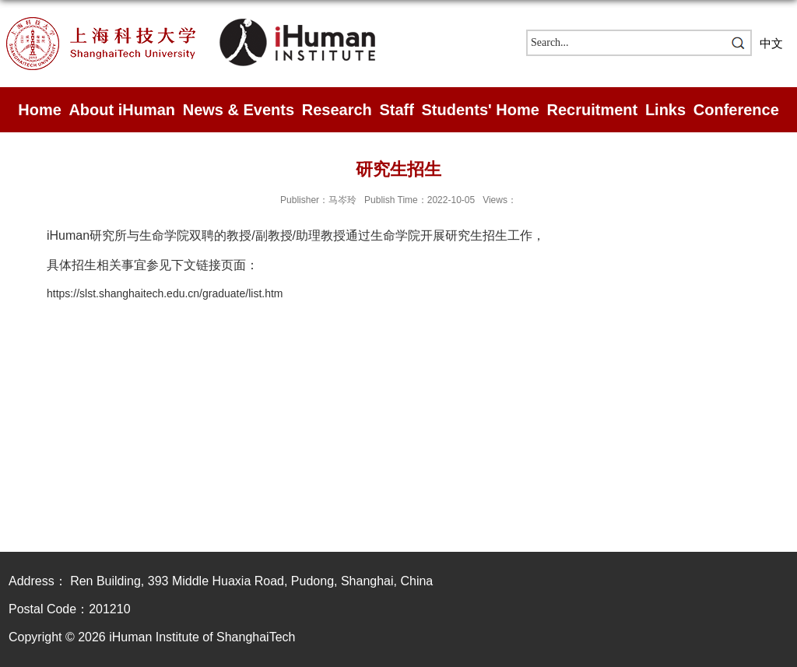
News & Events (238, 109)
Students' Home (480, 109)
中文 (771, 43)
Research (337, 109)
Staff (396, 109)
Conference (736, 109)
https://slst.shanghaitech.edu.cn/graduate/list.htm (165, 293)
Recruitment (592, 109)
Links (665, 109)
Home (39, 109)
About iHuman (121, 109)
